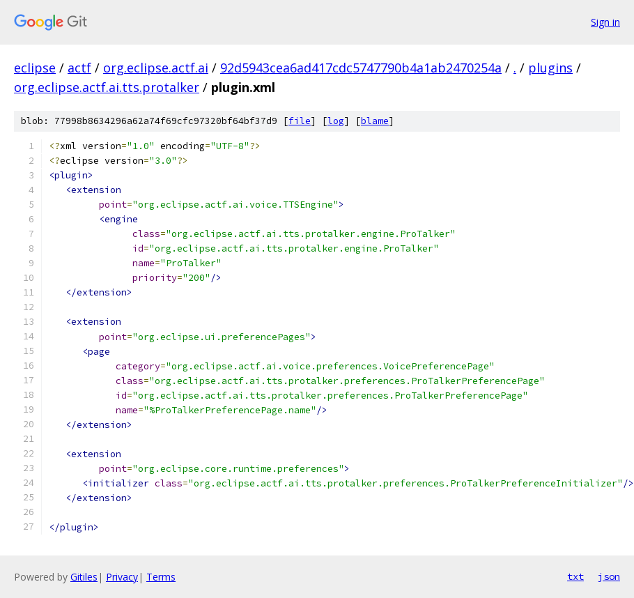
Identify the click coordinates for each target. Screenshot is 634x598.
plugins (550, 67)
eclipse (35, 67)
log (335, 121)
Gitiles (84, 576)
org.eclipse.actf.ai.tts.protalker (106, 87)
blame (375, 121)
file (299, 121)
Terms (161, 576)
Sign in (605, 22)
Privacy (122, 576)
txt (575, 576)
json (609, 576)
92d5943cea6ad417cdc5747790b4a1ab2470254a (361, 67)
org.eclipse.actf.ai (155, 67)
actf (79, 67)
